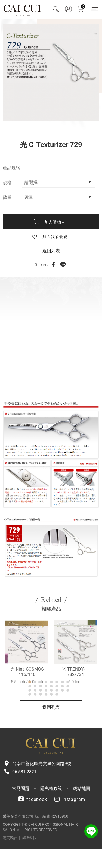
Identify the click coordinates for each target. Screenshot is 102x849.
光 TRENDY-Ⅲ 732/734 (75, 691)
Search (56, 9)
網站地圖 (81, 788)
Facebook (53, 264)
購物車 (83, 6)
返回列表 (51, 250)
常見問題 (20, 788)
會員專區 (68, 9)
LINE (63, 264)
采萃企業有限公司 (22, 9)
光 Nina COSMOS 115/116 (27, 691)
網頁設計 (10, 838)
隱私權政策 (51, 788)
